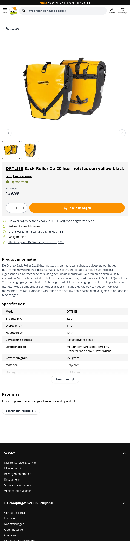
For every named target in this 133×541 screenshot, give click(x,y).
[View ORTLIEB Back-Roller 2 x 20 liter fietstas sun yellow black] (11, 150)
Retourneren (12, 479)
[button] (19, 176)
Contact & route (15, 513)
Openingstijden (14, 530)
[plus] (23, 208)
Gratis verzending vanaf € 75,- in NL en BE (35, 231)
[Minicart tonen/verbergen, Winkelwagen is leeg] (122, 11)
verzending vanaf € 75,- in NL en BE (65, 2)
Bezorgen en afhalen (17, 474)
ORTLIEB (14, 168)
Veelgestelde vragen (17, 491)
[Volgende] (122, 132)
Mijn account (12, 468)
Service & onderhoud (18, 485)
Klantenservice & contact (20, 463)
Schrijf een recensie (19, 176)
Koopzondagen (14, 524)
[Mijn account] (112, 11)
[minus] (9, 208)
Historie (9, 518)
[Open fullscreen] (65, 89)
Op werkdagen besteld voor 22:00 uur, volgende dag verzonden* (51, 221)
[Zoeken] (24, 11)
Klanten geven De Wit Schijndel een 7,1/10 (36, 242)
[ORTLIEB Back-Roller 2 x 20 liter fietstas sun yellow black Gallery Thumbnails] (20, 150)
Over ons (10, 535)
